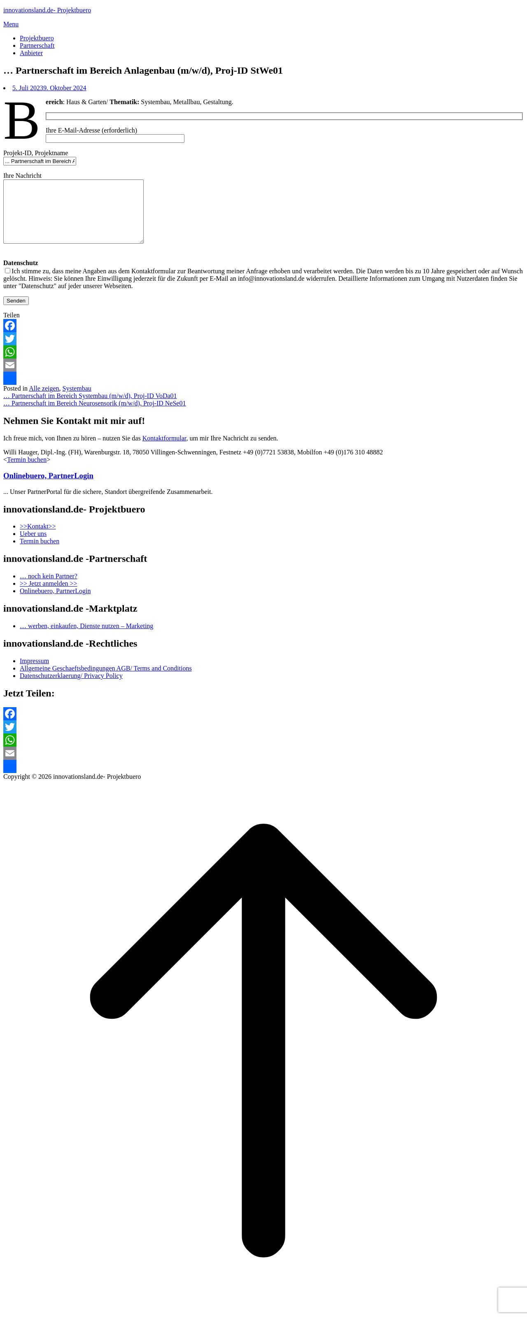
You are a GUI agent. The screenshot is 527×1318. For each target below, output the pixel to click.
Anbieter (31, 52)
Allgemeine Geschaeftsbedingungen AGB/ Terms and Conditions (106, 680)
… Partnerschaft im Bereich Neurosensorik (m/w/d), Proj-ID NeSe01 (94, 415)
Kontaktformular (164, 450)
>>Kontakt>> (38, 538)
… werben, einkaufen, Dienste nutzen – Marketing (86, 638)
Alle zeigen (44, 400)
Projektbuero (37, 38)
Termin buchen (27, 471)
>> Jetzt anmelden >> (48, 595)
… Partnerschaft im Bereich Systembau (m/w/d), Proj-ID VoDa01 (90, 408)
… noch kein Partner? (48, 588)
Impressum (34, 673)
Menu (11, 24)
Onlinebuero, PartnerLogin (48, 488)
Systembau (77, 400)
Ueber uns (33, 546)
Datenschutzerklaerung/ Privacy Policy (71, 688)
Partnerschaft (37, 45)
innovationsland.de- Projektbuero (47, 10)
